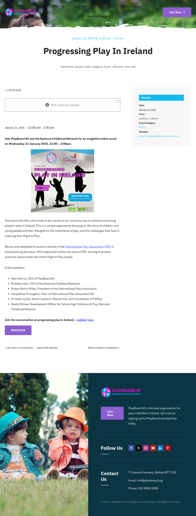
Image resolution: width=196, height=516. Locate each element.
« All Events (13, 90)
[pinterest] (168, 448)
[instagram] (146, 448)
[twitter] (138, 448)
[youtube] (153, 448)
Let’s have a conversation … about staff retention (32, 347)
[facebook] (131, 448)
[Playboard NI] (20, 8)
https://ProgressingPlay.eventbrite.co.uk (159, 136)
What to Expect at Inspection (103, 347)
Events (107, 66)
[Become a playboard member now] (177, 12)
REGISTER (18, 330)
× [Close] (118, 100)
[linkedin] (160, 448)
